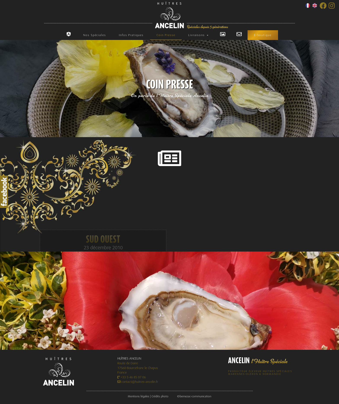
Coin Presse (166, 35)
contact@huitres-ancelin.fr (137, 382)
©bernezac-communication (194, 396)
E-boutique (263, 35)
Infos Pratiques (131, 35)
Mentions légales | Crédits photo (148, 396)
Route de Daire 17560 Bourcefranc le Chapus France (137, 368)
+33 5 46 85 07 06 (131, 377)
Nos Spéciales (94, 35)
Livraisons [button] (197, 35)
